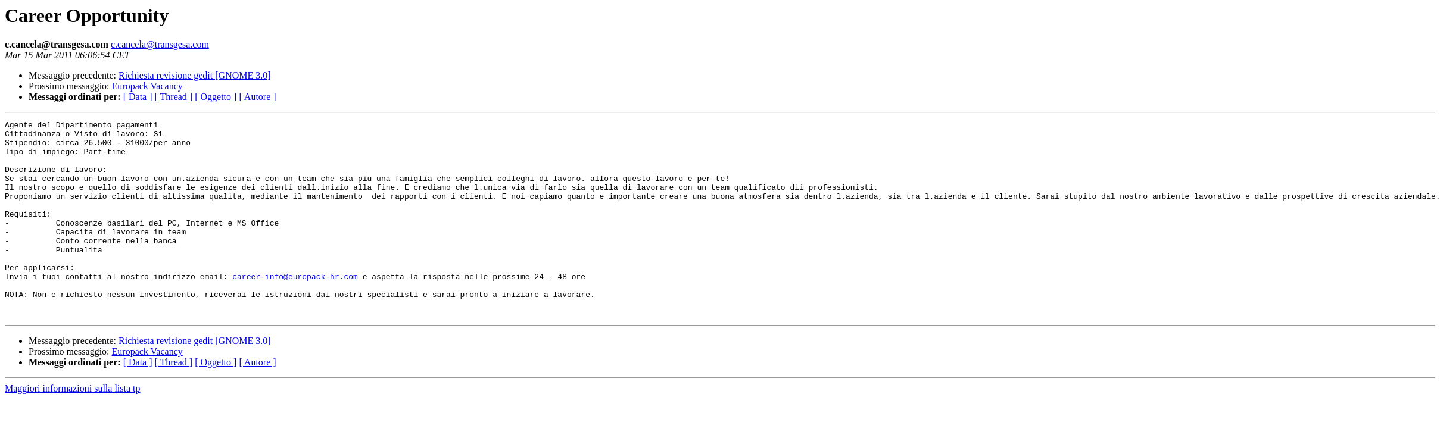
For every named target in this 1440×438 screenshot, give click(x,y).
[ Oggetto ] (215, 97)
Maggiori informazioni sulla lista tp (73, 428)
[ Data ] (137, 97)
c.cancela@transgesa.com (160, 44)
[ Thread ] (174, 97)
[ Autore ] (257, 97)
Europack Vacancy (147, 86)
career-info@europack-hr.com (295, 308)
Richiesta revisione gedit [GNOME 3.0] (195, 75)
